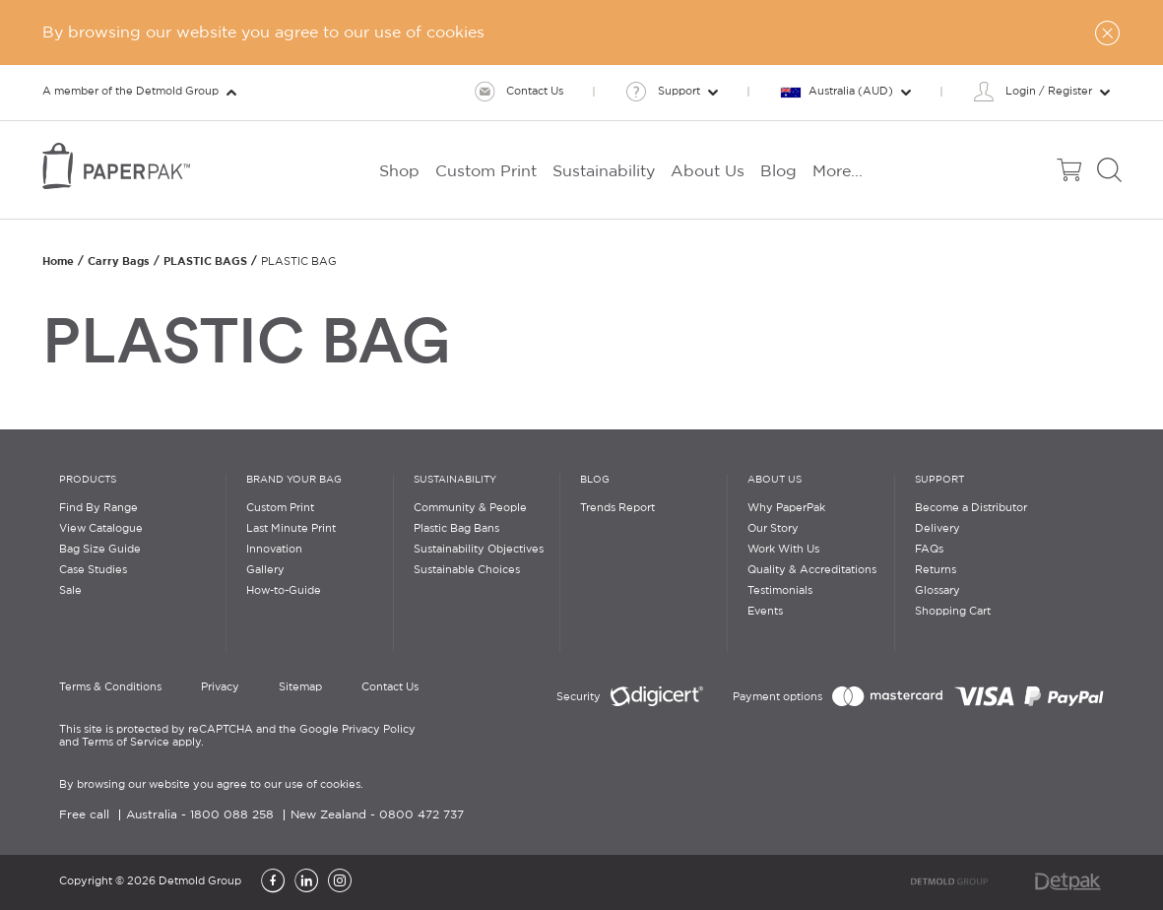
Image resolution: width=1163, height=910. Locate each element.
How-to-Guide (283, 591)
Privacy (220, 687)
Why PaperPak (786, 508)
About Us (774, 480)
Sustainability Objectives (479, 549)
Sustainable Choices (467, 570)
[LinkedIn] (306, 882)
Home (58, 261)
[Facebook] (273, 882)
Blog (595, 480)
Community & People (470, 508)
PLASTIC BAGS (205, 261)
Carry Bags (119, 261)
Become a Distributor (971, 508)
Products (87, 480)
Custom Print (280, 508)
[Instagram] (340, 882)
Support (939, 480)
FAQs (929, 549)
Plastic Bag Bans (456, 529)
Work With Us (783, 549)
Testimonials (779, 591)
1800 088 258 (232, 815)
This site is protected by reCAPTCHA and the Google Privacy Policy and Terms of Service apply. (237, 736)
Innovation (274, 549)
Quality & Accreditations (811, 570)
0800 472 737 (421, 815)
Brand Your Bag (294, 480)
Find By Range (98, 508)
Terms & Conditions (110, 687)
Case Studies (93, 570)
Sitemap (300, 687)
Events (765, 612)
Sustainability (455, 480)
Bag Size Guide (100, 549)
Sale (70, 591)
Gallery (265, 570)
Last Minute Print (291, 529)
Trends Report (617, 508)
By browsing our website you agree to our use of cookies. (211, 785)
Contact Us (390, 687)
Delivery (937, 529)
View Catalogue (101, 529)
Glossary (937, 591)
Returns (935, 570)
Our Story (773, 529)
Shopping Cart (953, 612)
